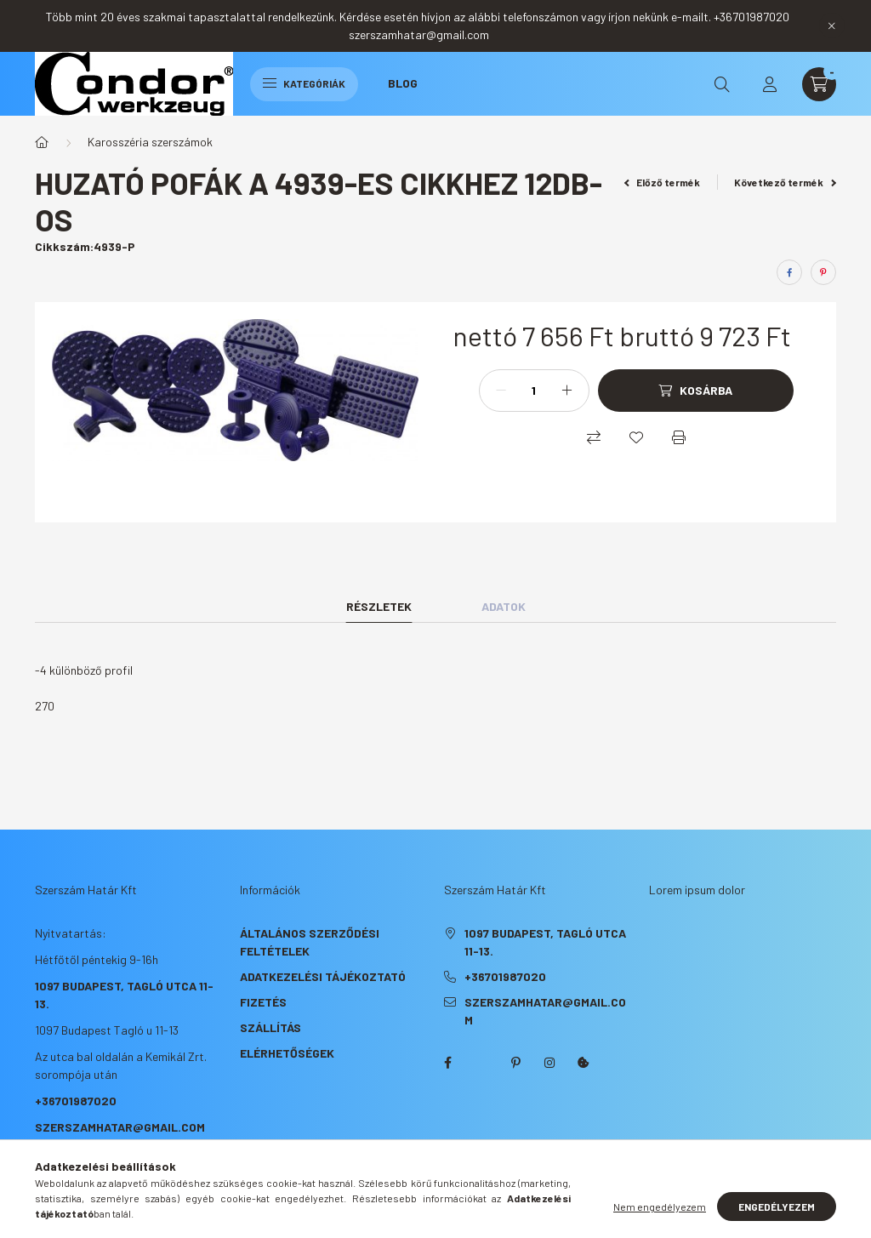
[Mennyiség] (534, 390)
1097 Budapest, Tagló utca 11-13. (545, 942)
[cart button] (819, 84)
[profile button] (770, 84)
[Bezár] (832, 25)
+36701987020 (76, 1100)
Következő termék (785, 182)
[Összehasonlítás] (594, 437)
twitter (481, 1063)
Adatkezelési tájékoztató (323, 976)
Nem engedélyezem (659, 1206)
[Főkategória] (41, 142)
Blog (403, 83)
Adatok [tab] (503, 606)
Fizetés (263, 1002)
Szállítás (270, 1027)
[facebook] (789, 272)
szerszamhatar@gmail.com (120, 1127)
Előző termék (662, 182)
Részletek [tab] (379, 606)
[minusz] (501, 390)
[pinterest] (823, 272)
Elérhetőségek (287, 1053)
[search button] (722, 84)
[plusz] (567, 390)
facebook (447, 1063)
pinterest (515, 1063)
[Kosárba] (696, 390)
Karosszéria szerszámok (150, 141)
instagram (549, 1063)
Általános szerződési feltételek (309, 942)
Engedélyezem (776, 1206)
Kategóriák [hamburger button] (304, 83)
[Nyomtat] (679, 437)
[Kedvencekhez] (636, 437)
